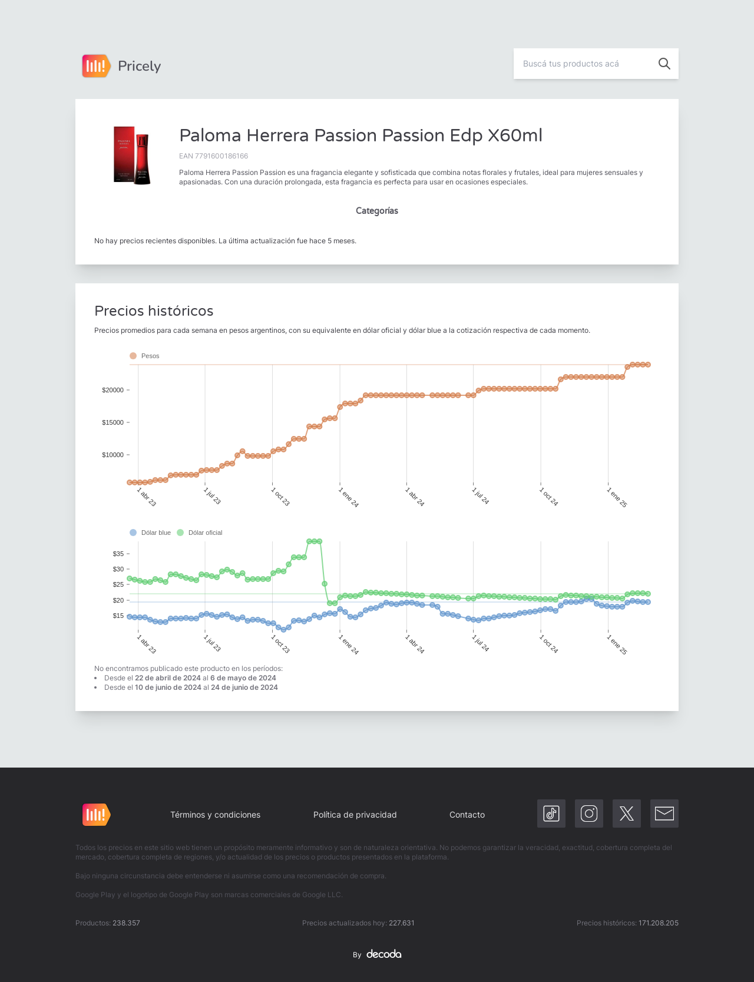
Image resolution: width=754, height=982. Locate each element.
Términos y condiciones (215, 814)
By (377, 955)
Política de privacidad (355, 814)
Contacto (467, 814)
